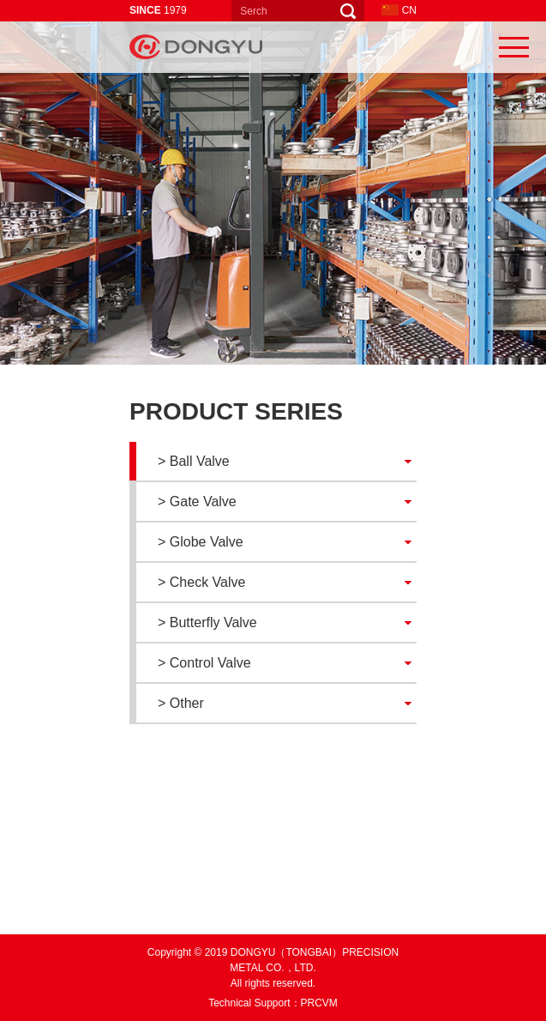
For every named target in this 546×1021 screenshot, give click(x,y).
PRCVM (319, 1003)
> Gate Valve (197, 501)
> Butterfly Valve (207, 622)
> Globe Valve (200, 542)
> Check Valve (201, 582)
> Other (181, 703)
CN (399, 10)
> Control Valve (204, 662)
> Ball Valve (194, 461)
